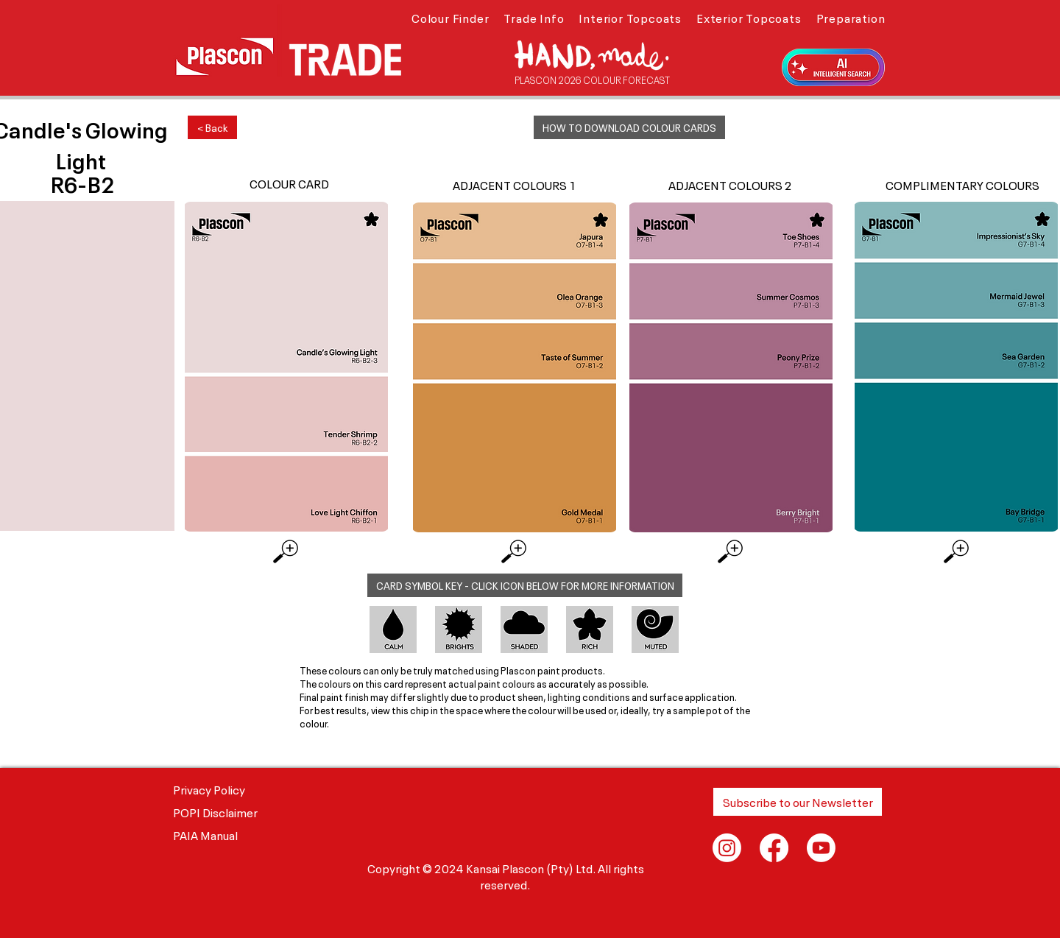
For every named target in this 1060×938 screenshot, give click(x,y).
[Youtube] (821, 847)
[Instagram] (727, 847)
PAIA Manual (205, 834)
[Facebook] (774, 847)
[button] (450, 17)
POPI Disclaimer (215, 811)
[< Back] (212, 127)
